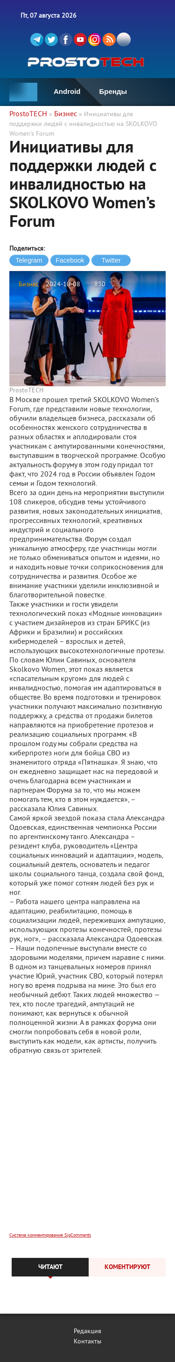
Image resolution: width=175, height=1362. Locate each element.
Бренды (113, 91)
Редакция (87, 1332)
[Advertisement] (87, 1150)
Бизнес (29, 285)
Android (67, 91)
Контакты (87, 1342)
